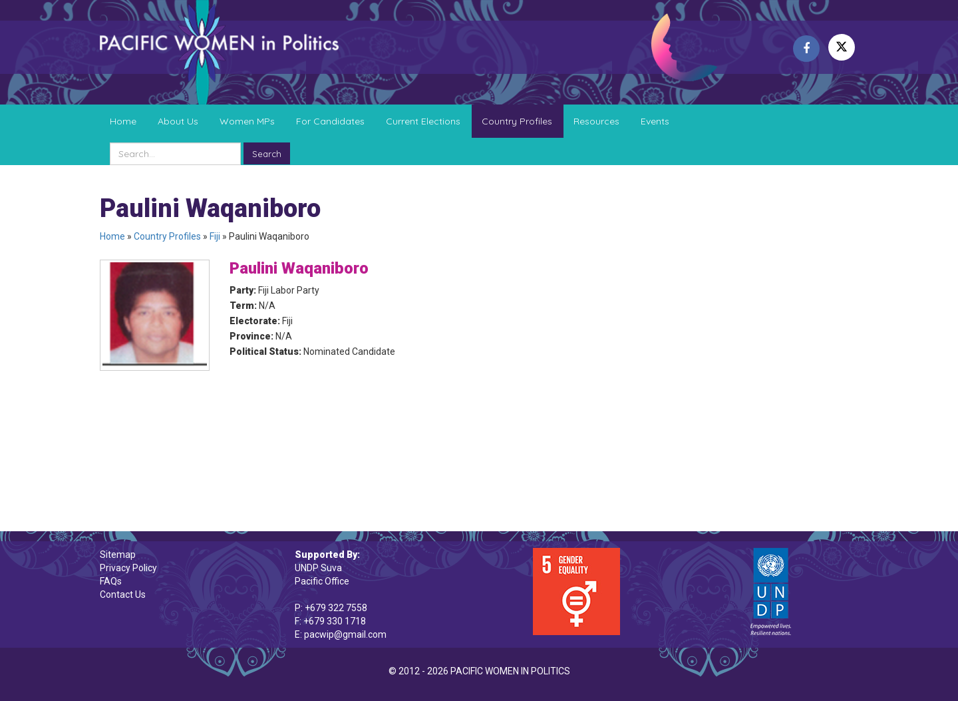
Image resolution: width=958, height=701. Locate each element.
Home (123, 121)
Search (266, 153)
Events (655, 121)
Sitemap (118, 554)
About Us (178, 121)
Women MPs (247, 121)
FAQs (111, 581)
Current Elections (423, 121)
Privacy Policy (128, 568)
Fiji (215, 236)
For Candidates (330, 121)
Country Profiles (517, 121)
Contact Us (123, 594)
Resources (596, 121)
